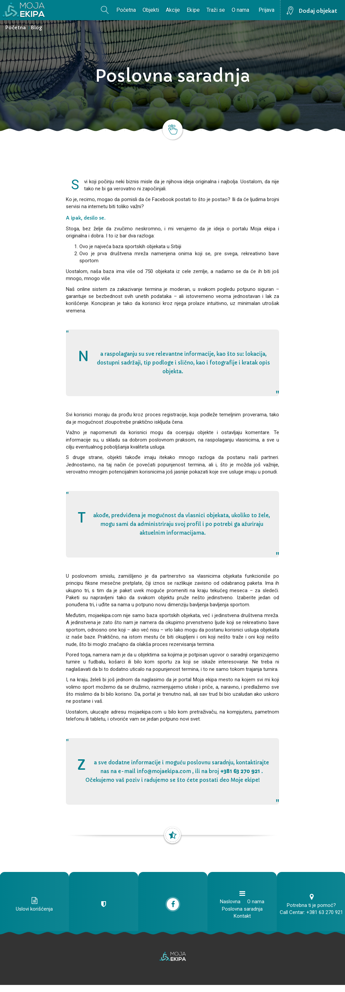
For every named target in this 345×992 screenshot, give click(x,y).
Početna (126, 10)
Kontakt (242, 916)
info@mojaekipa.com (164, 771)
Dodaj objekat (318, 10)
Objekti (151, 10)
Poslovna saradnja (242, 909)
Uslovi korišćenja (34, 909)
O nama (240, 10)
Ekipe (193, 10)
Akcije (173, 10)
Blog (36, 28)
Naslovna (230, 902)
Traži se (215, 10)
